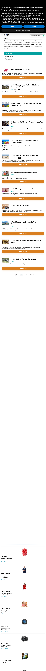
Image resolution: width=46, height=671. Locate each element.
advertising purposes (6, 15)
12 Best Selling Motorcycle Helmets (23, 259)
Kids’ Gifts (3, 614)
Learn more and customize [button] (23, 30)
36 (31, 275)
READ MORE (5, 149)
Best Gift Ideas (4, 561)
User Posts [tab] (8, 53)
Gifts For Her (4, 596)
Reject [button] (12, 26)
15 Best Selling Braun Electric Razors (24, 189)
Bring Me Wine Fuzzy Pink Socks (22, 69)
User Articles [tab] (9, 56)
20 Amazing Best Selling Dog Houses (24, 172)
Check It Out (23, 77)
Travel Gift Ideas (4, 648)
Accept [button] (34, 26)
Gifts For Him (4, 579)
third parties (28, 10)
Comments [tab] (8, 59)
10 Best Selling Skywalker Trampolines (25, 155)
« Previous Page (6, 275)
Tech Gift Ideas (4, 631)
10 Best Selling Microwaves (20, 205)
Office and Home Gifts (6, 666)
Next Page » (36, 275)
